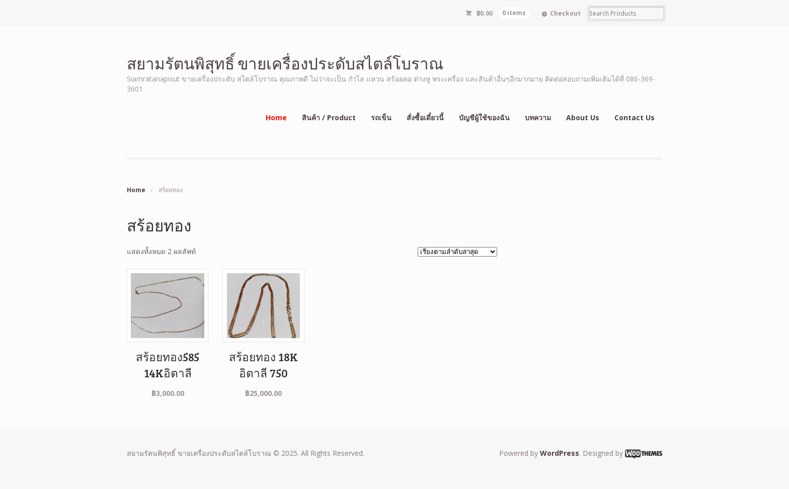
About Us (582, 117)
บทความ (538, 117)
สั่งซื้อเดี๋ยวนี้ (425, 117)
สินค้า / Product (329, 117)
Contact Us (634, 117)
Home (276, 117)
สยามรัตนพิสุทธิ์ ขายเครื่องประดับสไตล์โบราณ (285, 63)
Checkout (565, 13)
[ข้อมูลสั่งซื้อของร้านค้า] (457, 252)
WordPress (559, 453)
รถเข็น (381, 117)
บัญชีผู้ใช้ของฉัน (484, 117)
